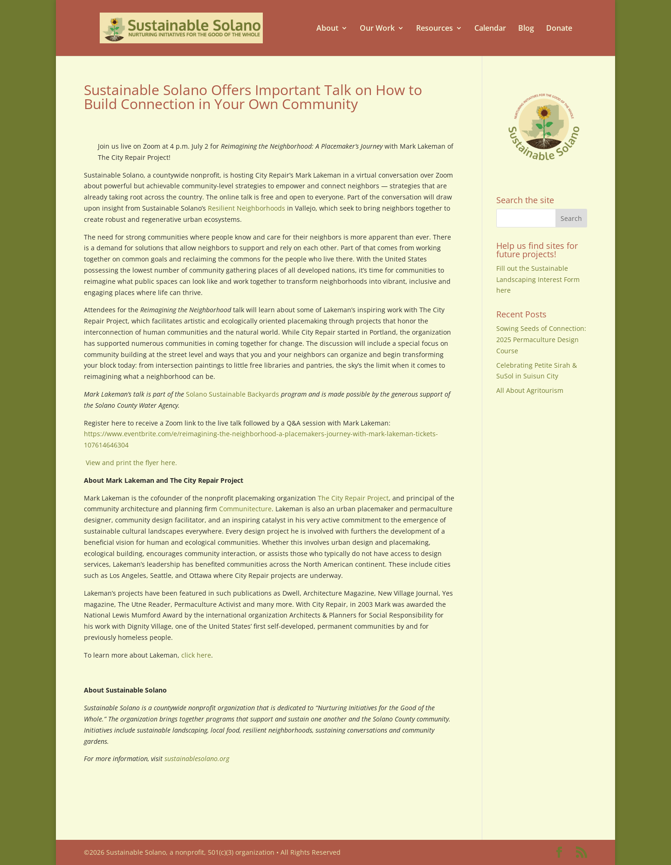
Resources (434, 28)
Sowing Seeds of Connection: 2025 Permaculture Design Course (541, 339)
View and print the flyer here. (130, 462)
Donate (559, 28)
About (327, 28)
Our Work (377, 28)
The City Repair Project (353, 498)
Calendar (490, 28)
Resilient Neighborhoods (246, 208)
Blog (526, 28)
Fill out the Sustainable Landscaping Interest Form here (538, 279)
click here (196, 655)
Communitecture (245, 508)
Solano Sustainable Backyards (232, 394)
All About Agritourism (529, 390)
